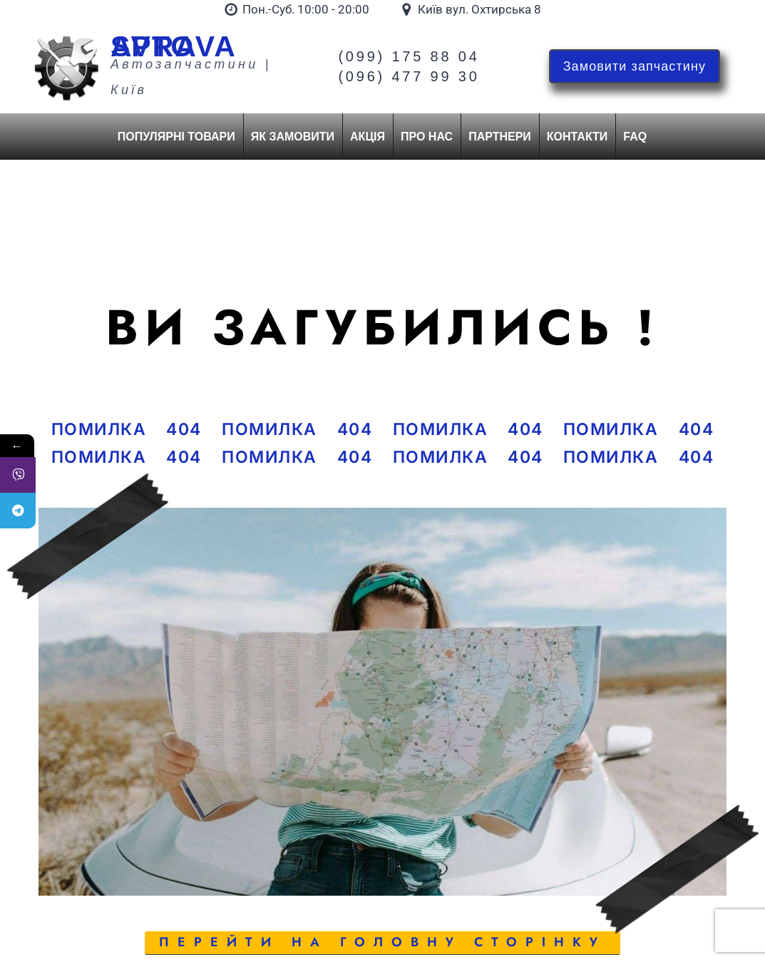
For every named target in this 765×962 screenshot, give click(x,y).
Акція (367, 137)
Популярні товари (176, 137)
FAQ (635, 137)
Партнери (499, 137)
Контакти (577, 137)
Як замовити (292, 137)
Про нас (427, 137)
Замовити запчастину (634, 66)
